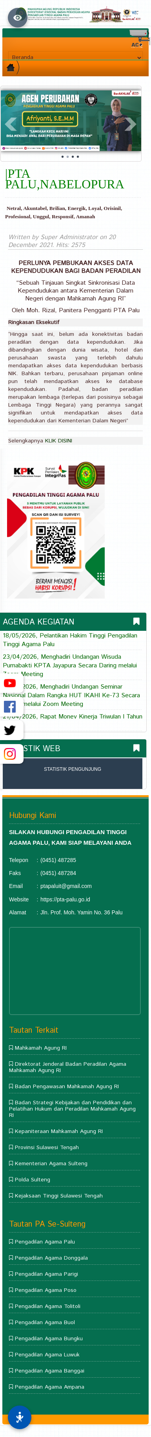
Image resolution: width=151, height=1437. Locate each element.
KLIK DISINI (58, 441)
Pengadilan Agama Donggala (51, 1258)
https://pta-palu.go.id (65, 899)
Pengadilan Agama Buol (45, 1322)
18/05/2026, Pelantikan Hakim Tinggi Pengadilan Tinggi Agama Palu (70, 640)
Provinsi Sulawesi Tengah (47, 1147)
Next (131, 124)
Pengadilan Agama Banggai (49, 1371)
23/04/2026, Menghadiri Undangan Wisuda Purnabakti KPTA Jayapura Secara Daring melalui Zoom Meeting (70, 666)
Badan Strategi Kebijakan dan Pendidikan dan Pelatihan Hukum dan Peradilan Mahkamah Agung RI (72, 1109)
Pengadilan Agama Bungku (49, 1339)
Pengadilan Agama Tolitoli (47, 1306)
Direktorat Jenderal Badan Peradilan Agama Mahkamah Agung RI (67, 1067)
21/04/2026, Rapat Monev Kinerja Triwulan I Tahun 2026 (72, 721)
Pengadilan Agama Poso (45, 1290)
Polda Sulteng (32, 1180)
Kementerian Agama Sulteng (51, 1164)
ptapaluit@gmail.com (66, 886)
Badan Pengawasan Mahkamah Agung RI (67, 1087)
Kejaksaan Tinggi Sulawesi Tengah (59, 1196)
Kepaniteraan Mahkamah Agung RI (59, 1131)
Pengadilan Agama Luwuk (47, 1355)
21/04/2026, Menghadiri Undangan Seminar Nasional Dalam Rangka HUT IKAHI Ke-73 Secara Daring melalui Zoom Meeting (71, 696)
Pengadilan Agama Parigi (46, 1274)
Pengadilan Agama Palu (45, 1242)
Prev (11, 124)
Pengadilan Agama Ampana (49, 1387)
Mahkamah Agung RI (41, 1048)
